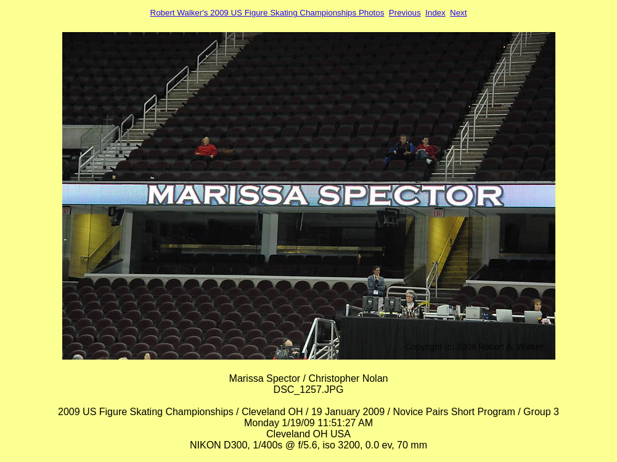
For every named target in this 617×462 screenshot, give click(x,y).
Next (458, 12)
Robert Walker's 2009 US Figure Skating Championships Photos (267, 12)
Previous (405, 12)
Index (435, 12)
